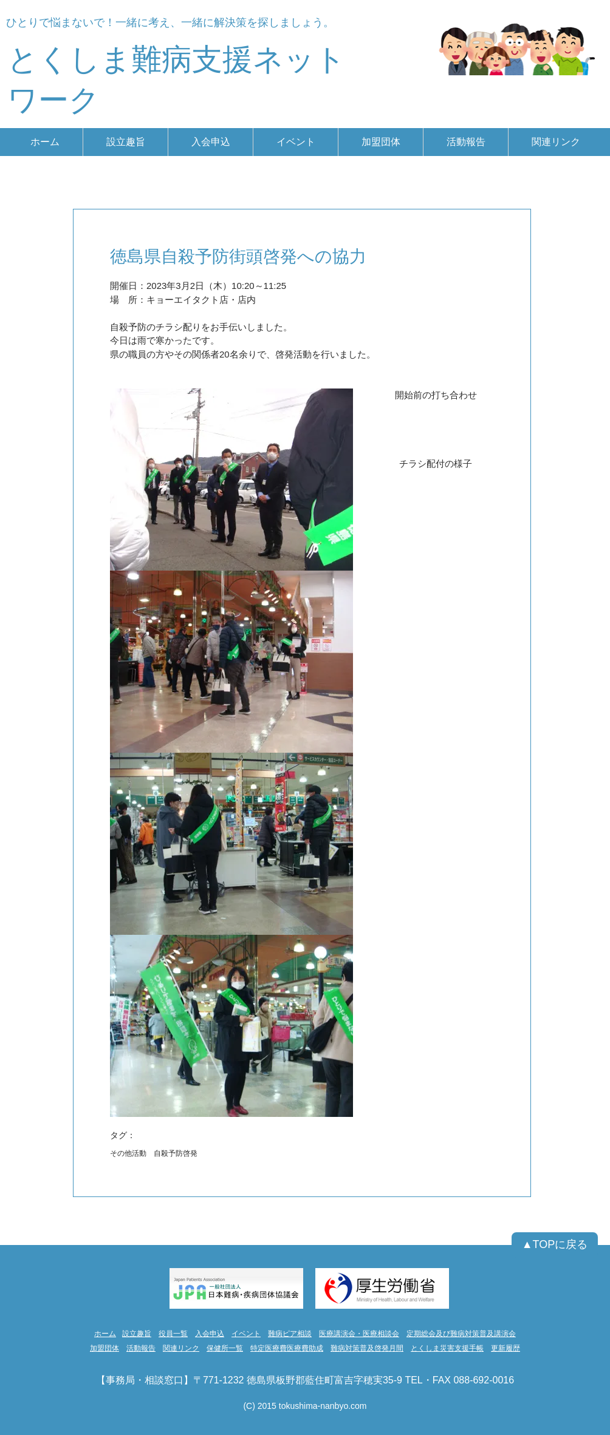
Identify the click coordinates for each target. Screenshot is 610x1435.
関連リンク (181, 1348)
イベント (246, 1333)
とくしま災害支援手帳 (447, 1348)
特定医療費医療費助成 (286, 1348)
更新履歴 (505, 1348)
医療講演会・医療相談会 (359, 1333)
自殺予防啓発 (175, 1153)
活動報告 (141, 1348)
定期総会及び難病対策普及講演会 (461, 1333)
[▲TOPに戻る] (555, 1245)
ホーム (105, 1333)
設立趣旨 (136, 1333)
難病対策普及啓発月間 (367, 1348)
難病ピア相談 (290, 1333)
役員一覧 (173, 1333)
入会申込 (209, 1333)
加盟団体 (104, 1348)
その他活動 (128, 1153)
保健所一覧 (225, 1348)
